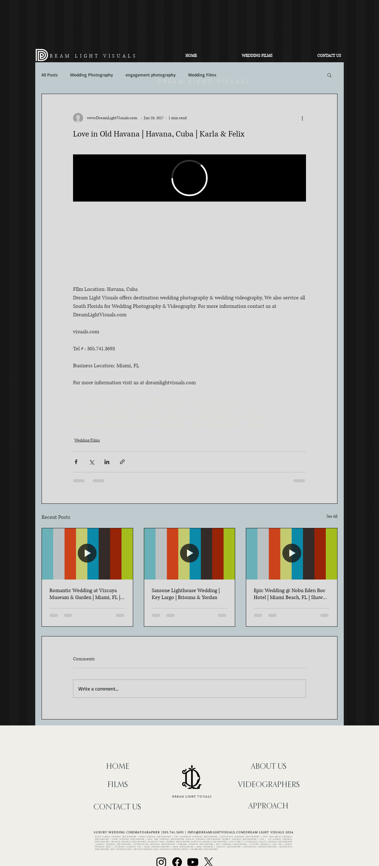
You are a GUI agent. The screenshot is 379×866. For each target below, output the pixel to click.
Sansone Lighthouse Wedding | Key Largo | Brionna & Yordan (186, 594)
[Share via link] (122, 462)
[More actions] (302, 118)
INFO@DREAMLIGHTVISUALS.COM (216, 832)
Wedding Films (202, 74)
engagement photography (151, 74)
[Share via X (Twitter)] (91, 462)
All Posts (50, 74)
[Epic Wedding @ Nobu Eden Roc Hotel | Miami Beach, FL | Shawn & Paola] (291, 553)
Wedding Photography (91, 74)
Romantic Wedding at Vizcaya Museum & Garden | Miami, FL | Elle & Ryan (84, 594)
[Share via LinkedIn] (107, 462)
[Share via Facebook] (76, 462)
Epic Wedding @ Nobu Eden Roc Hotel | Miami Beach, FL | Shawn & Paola (289, 594)
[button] (329, 74)
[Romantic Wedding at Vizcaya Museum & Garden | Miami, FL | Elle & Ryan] (87, 553)
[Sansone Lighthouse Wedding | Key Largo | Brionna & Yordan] (189, 553)
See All (331, 516)
